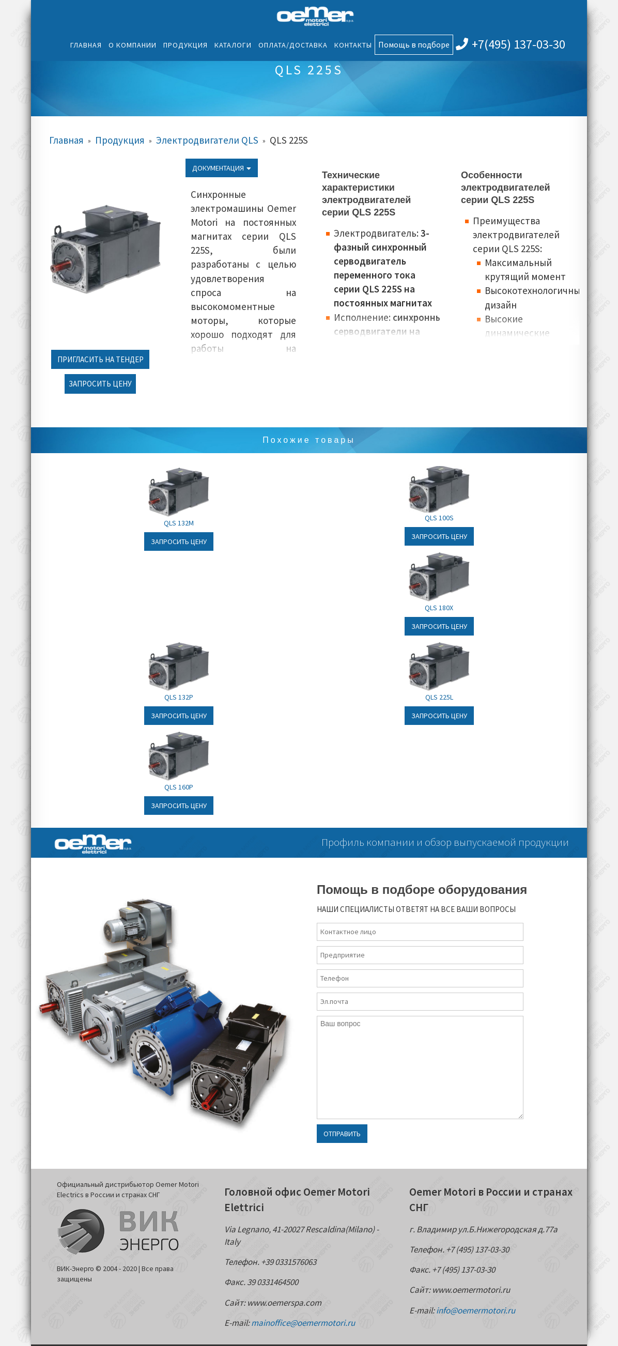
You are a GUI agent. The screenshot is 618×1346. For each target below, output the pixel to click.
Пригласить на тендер (100, 359)
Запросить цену (100, 384)
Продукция (185, 45)
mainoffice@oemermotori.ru (303, 1322)
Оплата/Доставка (293, 45)
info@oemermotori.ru (475, 1310)
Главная (86, 45)
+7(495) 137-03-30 (510, 44)
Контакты (353, 45)
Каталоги (233, 45)
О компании (133, 45)
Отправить (342, 1133)
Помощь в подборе (414, 44)
